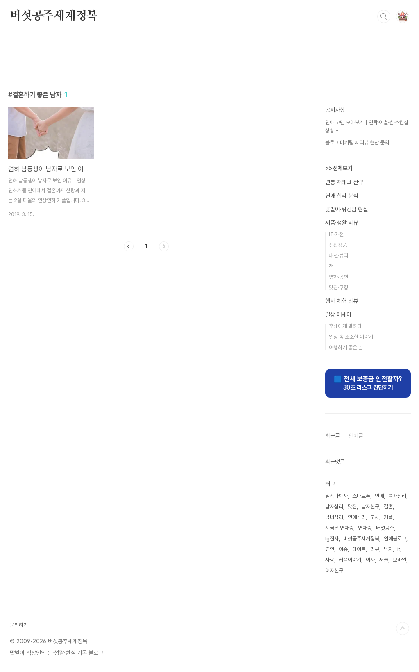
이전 (129, 246)
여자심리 (397, 496)
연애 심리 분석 (341, 195)
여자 (370, 560)
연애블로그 (395, 538)
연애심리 (357, 517)
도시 (374, 517)
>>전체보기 (338, 168)
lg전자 (332, 538)
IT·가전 (336, 234)
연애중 (364, 528)
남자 (388, 549)
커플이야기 (350, 560)
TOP (402, 628)
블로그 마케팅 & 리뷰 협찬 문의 (357, 142)
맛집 (352, 506)
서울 (383, 560)
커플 (388, 517)
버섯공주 (385, 528)
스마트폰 (361, 496)
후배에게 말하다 (345, 326)
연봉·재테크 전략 (344, 182)
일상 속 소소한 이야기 (351, 337)
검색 (384, 16)
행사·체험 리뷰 (341, 301)
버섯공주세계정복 (53, 16)
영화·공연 (338, 277)
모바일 (399, 560)
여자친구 (334, 570)
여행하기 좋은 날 (346, 347)
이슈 (343, 549)
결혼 (388, 506)
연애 (379, 496)
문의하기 (19, 625)
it (398, 549)
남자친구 (370, 506)
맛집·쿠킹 (338, 288)
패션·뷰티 (338, 256)
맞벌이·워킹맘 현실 (346, 209)
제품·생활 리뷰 (341, 222)
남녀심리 (334, 517)
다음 (164, 246)
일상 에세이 (338, 314)
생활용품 (338, 245)
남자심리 (334, 506)
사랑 (329, 560)
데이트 (359, 549)
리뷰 (374, 549)
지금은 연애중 (339, 528)
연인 (329, 549)
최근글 (332, 436)
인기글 (356, 436)
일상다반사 (336, 496)
